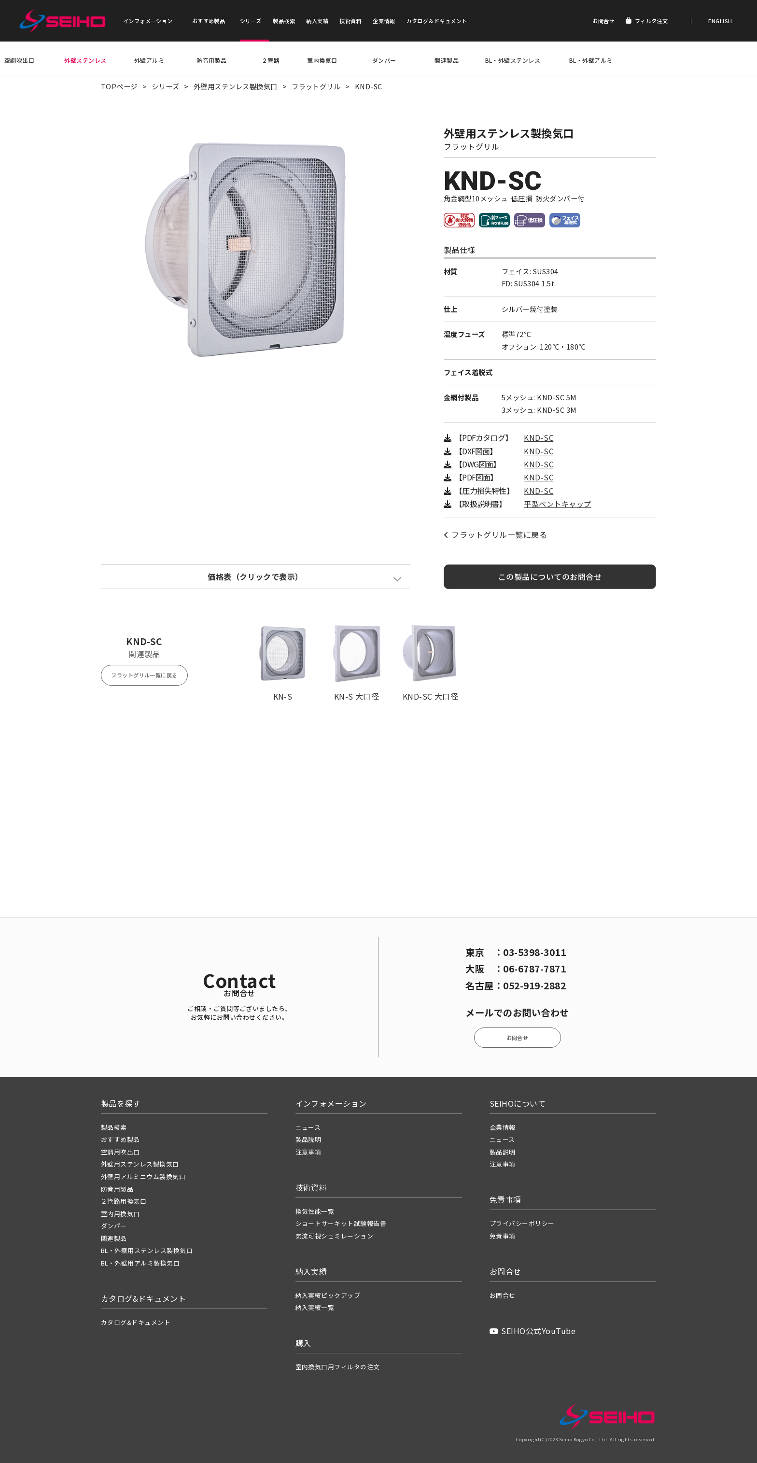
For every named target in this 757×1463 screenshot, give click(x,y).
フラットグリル (316, 86)
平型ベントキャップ (557, 504)
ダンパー (384, 60)
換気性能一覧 (315, 1211)
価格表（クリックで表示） (255, 576)
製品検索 (284, 21)
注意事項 (308, 1151)
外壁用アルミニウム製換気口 (143, 1176)
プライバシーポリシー (522, 1223)
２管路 (271, 60)
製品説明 (308, 1139)
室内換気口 (322, 60)
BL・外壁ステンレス (513, 60)
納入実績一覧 (315, 1307)
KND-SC (538, 438)
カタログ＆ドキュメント (436, 21)
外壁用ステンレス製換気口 (236, 86)
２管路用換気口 (123, 1201)
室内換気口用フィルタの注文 (337, 1366)
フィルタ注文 (647, 21)
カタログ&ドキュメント (135, 1322)
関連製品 (447, 60)
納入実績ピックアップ (328, 1295)
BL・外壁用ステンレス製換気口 (147, 1250)
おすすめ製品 (208, 21)
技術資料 (350, 21)
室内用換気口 (120, 1213)
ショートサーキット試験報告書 (341, 1223)
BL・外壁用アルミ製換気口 (140, 1262)
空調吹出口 (19, 60)
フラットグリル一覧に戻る (495, 534)
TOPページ (119, 86)
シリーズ (251, 21)
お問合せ (603, 21)
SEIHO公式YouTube (532, 1330)
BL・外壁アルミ (591, 60)
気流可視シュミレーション (334, 1235)
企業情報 (384, 21)
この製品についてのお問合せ (550, 576)
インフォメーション (148, 21)
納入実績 (317, 21)
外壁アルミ (149, 60)
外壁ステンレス (85, 60)
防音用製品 (211, 60)
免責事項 (503, 1235)
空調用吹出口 (120, 1151)
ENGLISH (719, 21)
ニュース (308, 1127)
